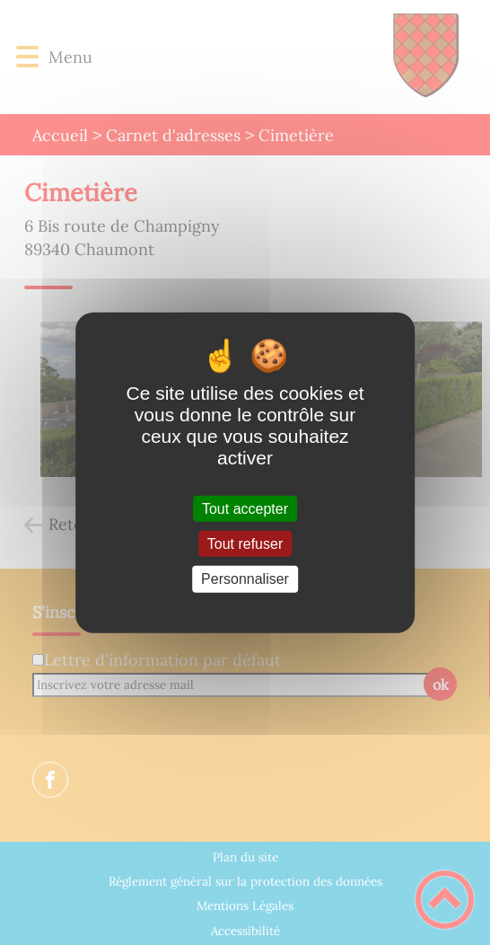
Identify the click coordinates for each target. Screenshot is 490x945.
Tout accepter (245, 509)
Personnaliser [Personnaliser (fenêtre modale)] (245, 579)
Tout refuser (245, 544)
